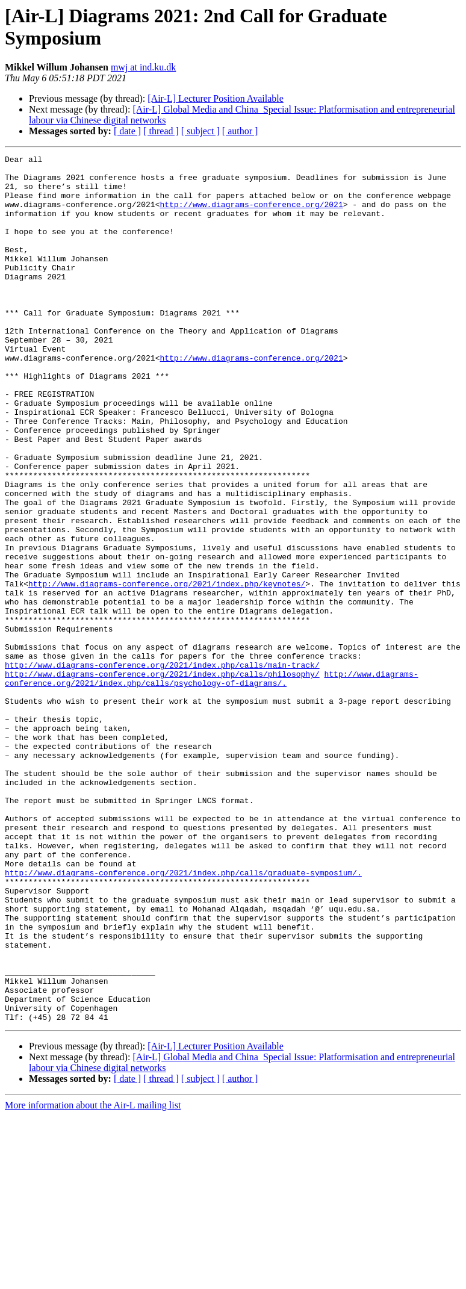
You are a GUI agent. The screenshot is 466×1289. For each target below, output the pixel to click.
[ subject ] (200, 131)
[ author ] (240, 131)
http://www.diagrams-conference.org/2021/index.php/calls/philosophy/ (162, 778)
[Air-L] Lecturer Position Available (216, 98)
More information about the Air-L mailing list (93, 1278)
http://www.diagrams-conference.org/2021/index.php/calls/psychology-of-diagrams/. (211, 784)
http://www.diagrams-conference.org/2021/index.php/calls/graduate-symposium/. (183, 1016)
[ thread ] (161, 131)
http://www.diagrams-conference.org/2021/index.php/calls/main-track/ (162, 767)
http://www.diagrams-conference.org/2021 (251, 215)
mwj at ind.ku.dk (143, 67)
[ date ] (127, 131)
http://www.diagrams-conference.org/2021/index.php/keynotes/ (166, 670)
